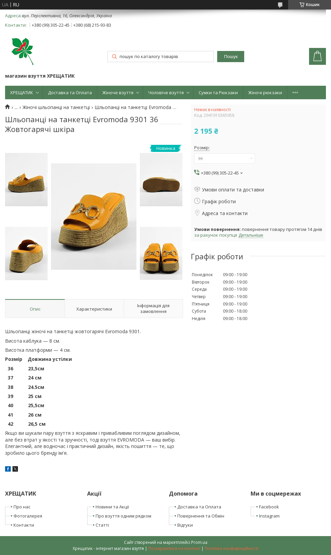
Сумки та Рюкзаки (218, 92)
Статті (102, 525)
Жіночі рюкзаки (265, 92)
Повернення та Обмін (200, 516)
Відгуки (185, 525)
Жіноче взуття (117, 92)
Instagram (269, 516)
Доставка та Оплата (70, 92)
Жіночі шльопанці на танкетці (56, 107)
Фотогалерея (28, 516)
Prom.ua (199, 542)
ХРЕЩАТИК (21, 92)
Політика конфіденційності (231, 548)
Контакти (24, 525)
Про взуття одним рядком (123, 516)
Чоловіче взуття (166, 92)
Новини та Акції (112, 507)
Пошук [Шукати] (230, 56)
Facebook (269, 507)
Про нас (22, 507)
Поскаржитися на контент (174, 548)
